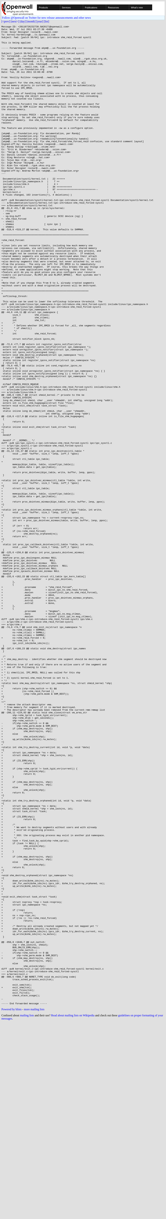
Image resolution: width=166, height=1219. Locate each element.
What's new (137, 7)
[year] (39, 21)
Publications (91, 7)
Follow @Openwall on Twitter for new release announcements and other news (46, 17)
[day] (23, 21)
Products (43, 7)
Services (66, 7)
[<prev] (5, 21)
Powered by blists (11, 1205)
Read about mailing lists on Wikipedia (72, 1211)
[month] (31, 21)
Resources (113, 7)
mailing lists (27, 1211)
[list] (46, 21)
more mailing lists (34, 1205)
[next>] (15, 21)
